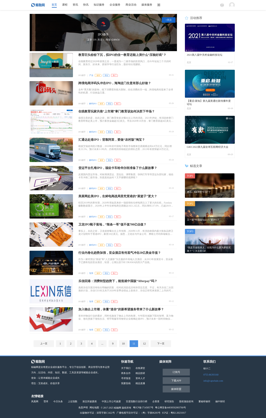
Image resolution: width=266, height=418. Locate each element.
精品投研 (140, 373)
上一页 (43, 343)
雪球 (45, 401)
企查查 (155, 401)
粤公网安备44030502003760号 (170, 407)
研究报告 (169, 401)
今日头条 (58, 401)
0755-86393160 (210, 374)
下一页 (160, 343)
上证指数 (72, 401)
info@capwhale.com (213, 381)
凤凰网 (34, 401)
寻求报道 (126, 378)
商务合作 (126, 373)
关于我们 (126, 368)
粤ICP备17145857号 (143, 407)
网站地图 (94, 407)
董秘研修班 (204, 401)
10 (123, 343)
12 (144, 343)
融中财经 (220, 401)
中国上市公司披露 (111, 401)
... (102, 343)
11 (133, 343)
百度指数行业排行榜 (136, 401)
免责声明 (83, 407)
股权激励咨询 (186, 401)
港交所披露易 (89, 401)
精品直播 (140, 383)
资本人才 (140, 378)
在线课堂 (140, 368)
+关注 (169, 20)
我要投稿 (126, 383)
